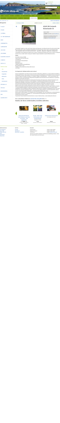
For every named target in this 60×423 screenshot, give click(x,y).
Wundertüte (4, 71)
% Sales (7, 15)
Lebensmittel (39, 15)
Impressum (2, 135)
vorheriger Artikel (20, 22)
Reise (33, 15)
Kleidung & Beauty (12, 18)
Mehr (47, 18)
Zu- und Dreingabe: (26, 15)
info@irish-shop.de (53, 132)
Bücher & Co (41, 18)
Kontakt (16, 129)
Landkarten (47, 15)
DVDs (3, 78)
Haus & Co (26, 18)
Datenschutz (4, 97)
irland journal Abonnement (51, 115)
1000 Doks (54, 15)
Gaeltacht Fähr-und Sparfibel (36, 98)
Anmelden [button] (57, 12)
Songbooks (4, 73)
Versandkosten (56, 33)
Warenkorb (17, 130)
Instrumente (4, 81)
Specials (3, 87)
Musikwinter (4, 91)
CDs (2, 69)
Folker (12, 15)
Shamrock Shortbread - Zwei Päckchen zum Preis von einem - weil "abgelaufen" (24, 117)
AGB (1, 133)
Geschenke (3, 18)
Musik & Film (33, 18)
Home (2, 15)
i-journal (17, 15)
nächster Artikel (56, 22)
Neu (2, 94)
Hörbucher (4, 76)
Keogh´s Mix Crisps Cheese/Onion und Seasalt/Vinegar (37, 117)
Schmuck (20, 18)
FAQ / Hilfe (2, 130)
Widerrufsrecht (3, 132)
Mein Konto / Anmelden (19, 132)
